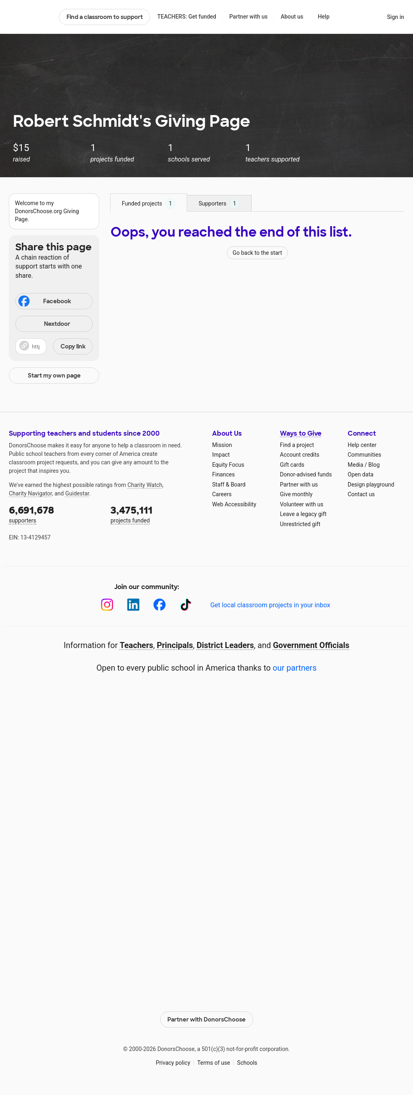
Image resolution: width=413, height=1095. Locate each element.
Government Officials (311, 645)
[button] (54, 346)
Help (324, 16)
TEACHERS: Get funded (186, 16)
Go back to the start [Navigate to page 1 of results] (257, 253)
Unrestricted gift (300, 524)
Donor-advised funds (306, 474)
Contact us (361, 494)
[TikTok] (185, 604)
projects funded (156, 513)
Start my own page (54, 375)
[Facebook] (159, 604)
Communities (364, 454)
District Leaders (225, 645)
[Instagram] (107, 604)
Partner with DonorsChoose (206, 1019)
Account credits (299, 454)
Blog (374, 464)
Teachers (136, 645)
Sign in (395, 17)
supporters (54, 513)
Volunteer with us (301, 504)
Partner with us (248, 16)
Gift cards (292, 464)
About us (292, 16)
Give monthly (296, 494)
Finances (223, 474)
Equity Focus (228, 464)
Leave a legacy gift (303, 514)
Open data (360, 474)
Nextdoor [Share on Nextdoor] (44, 324)
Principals (175, 645)
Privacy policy (173, 1062)
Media (355, 464)
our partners (295, 668)
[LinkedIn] (133, 604)
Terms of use (213, 1062)
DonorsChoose (30, 17)
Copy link (73, 346)
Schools (247, 1062)
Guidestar (77, 493)
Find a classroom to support (105, 17)
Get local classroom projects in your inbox (270, 605)
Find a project (297, 445)
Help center (362, 445)
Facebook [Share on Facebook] (44, 302)
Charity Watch (145, 485)
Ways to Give (300, 433)
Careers (222, 494)
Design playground (371, 484)
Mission (222, 445)
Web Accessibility (234, 504)
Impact (220, 454)
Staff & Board (229, 484)
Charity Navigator (30, 493)
